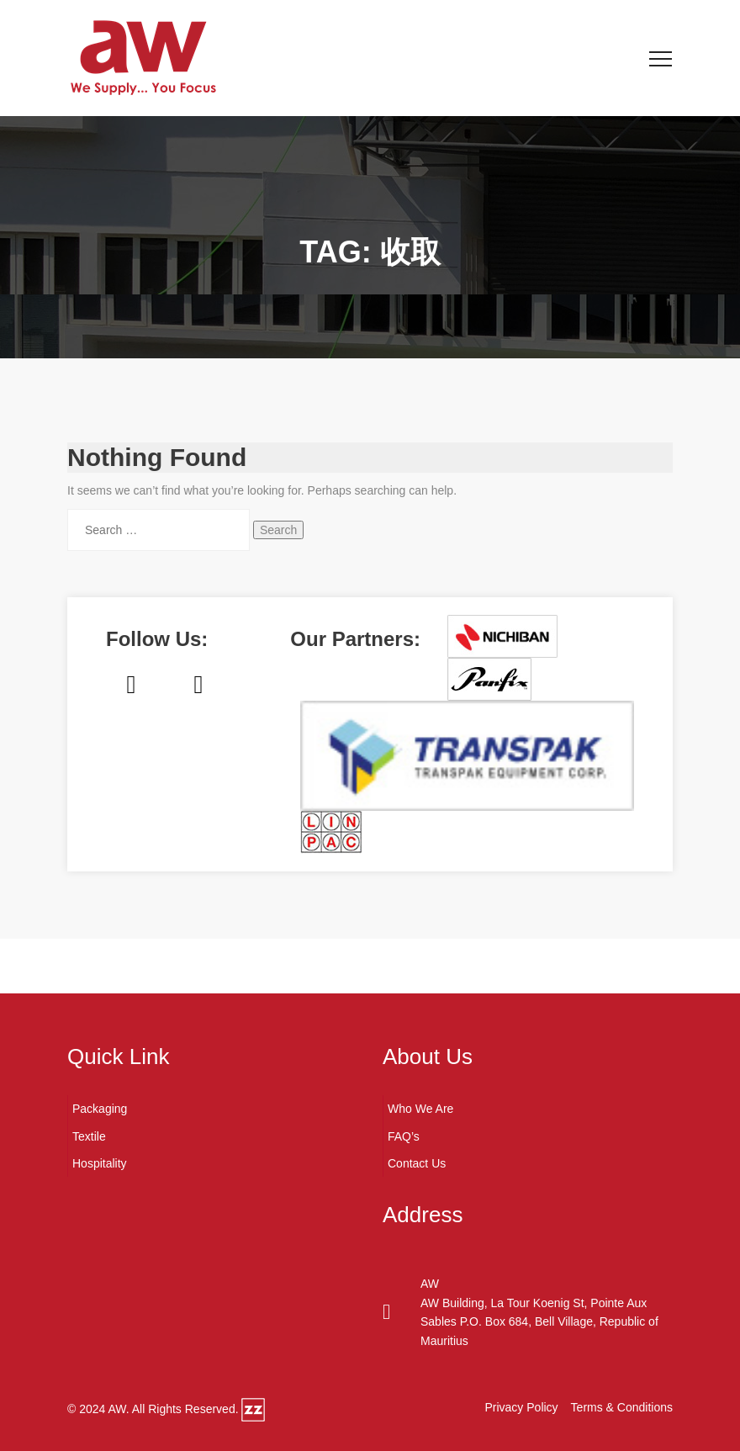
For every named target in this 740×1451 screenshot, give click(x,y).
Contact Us (417, 1163)
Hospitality (99, 1163)
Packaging (99, 1108)
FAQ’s (404, 1136)
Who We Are (420, 1108)
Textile (89, 1136)
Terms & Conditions (622, 1407)
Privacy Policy (521, 1407)
